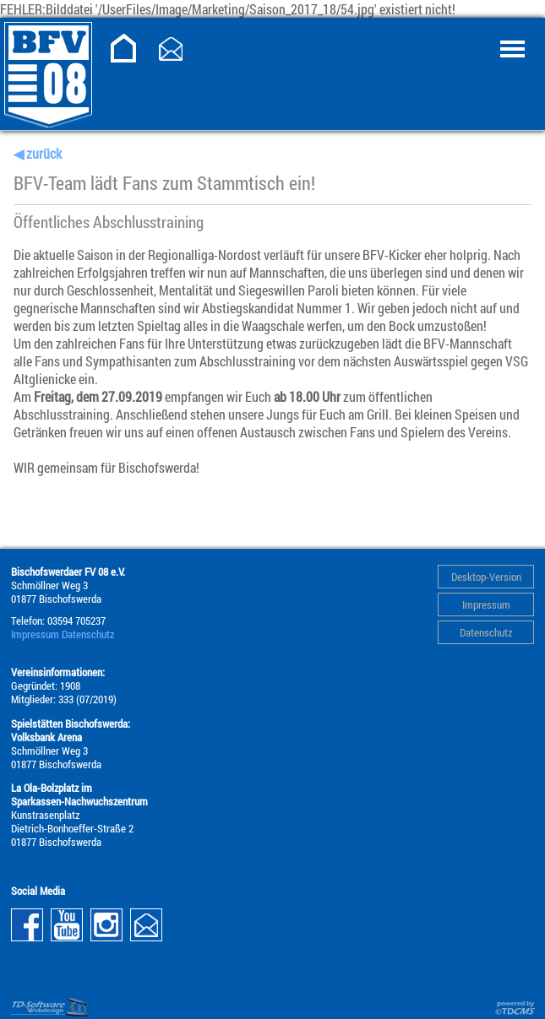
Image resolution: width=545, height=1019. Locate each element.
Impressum (486, 604)
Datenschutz (486, 632)
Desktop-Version (486, 576)
